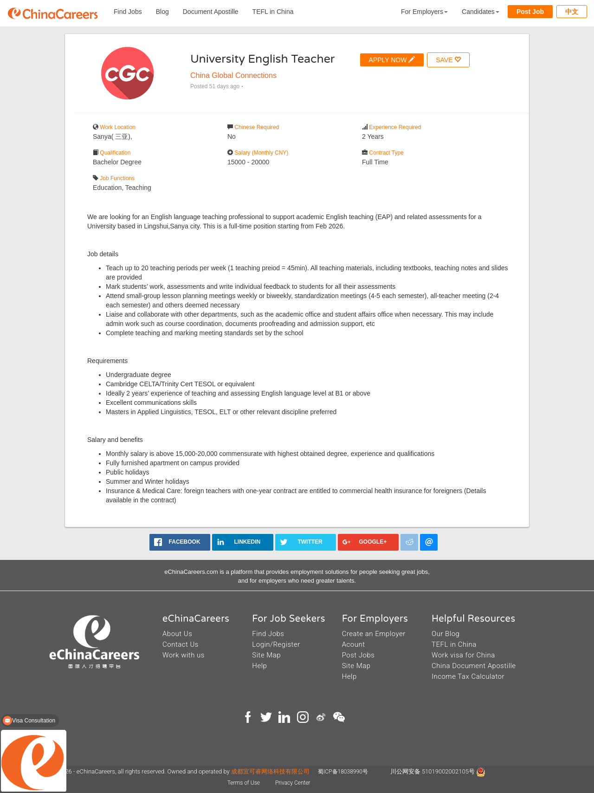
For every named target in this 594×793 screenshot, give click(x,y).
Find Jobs (128, 11)
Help (259, 666)
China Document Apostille (474, 666)
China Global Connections (233, 75)
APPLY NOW (392, 60)
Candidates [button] (480, 11)
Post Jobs (358, 655)
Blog (162, 11)
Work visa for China (463, 655)
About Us (177, 634)
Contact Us (180, 644)
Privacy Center (292, 783)
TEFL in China (273, 11)
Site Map (266, 655)
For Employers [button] (424, 11)
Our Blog (445, 634)
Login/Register (276, 644)
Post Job (530, 11)
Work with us (183, 655)
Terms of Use (244, 783)
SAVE (448, 60)
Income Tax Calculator (468, 676)
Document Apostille (211, 11)
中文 (571, 11)
